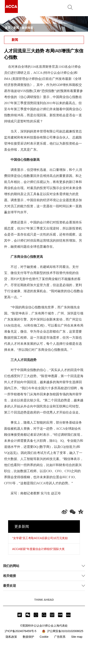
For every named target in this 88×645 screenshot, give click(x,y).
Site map (76, 636)
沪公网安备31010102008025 (62, 631)
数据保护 (28, 636)
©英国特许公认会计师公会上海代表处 (44, 625)
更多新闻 (21, 526)
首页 (8, 27)
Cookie (44, 636)
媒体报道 (27, 27)
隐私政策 (11, 636)
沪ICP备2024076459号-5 (20, 631)
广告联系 (59, 636)
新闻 (16, 27)
